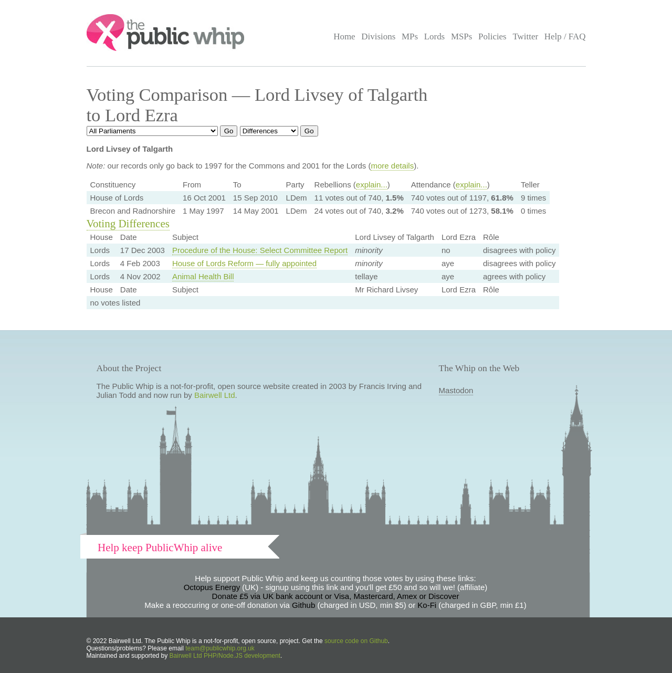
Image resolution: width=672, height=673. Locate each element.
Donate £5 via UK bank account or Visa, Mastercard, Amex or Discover (335, 596)
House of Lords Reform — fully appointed (244, 263)
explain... (371, 184)
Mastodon (456, 390)
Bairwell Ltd (214, 395)
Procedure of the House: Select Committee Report (260, 250)
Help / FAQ (565, 36)
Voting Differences (128, 223)
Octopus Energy (212, 587)
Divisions (378, 36)
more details (392, 165)
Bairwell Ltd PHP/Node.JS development (225, 655)
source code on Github (356, 641)
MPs (410, 36)
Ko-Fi (426, 605)
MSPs (461, 36)
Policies (492, 36)
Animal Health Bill (203, 276)
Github (303, 605)
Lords (434, 36)
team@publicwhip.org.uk (220, 648)
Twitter (525, 36)
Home (344, 36)
